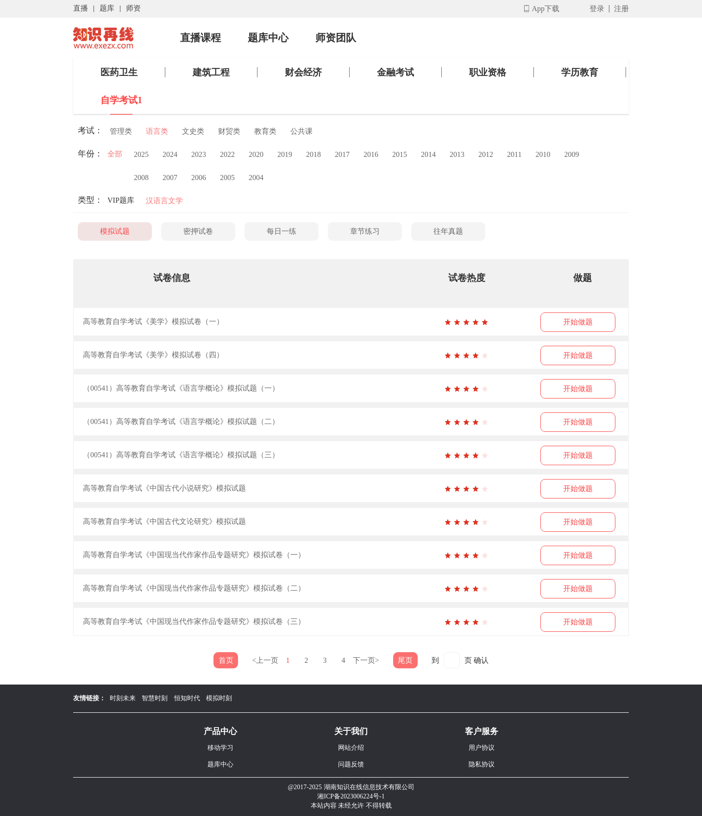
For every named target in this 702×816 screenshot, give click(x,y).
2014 (428, 154)
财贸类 (229, 131)
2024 (170, 154)
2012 (485, 154)
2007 (170, 177)
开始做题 (578, 322)
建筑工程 (211, 72)
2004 (256, 177)
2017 (342, 154)
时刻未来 (123, 698)
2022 (227, 154)
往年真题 (448, 231)
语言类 (157, 131)
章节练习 (365, 231)
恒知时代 (187, 698)
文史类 (193, 131)
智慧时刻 (155, 698)
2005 (227, 177)
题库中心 (268, 38)
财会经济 (303, 72)
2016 (371, 154)
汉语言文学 (164, 201)
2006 (198, 177)
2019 (284, 154)
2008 (141, 177)
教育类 (265, 131)
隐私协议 (482, 764)
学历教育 (579, 72)
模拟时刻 (219, 698)
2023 (198, 154)
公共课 (301, 131)
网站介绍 (351, 747)
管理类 (121, 131)
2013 (457, 154)
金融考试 (395, 72)
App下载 (545, 8)
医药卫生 (119, 72)
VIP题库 (120, 200)
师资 (133, 8)
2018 (313, 154)
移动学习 (220, 747)
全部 (114, 154)
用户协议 (482, 747)
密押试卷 (198, 231)
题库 (107, 8)
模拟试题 (115, 231)
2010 (542, 154)
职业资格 (487, 72)
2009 (571, 154)
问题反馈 (351, 764)
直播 (80, 8)
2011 (514, 154)
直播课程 (200, 38)
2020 (256, 154)
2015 (399, 154)
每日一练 (281, 231)
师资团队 (335, 38)
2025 (141, 154)
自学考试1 (121, 100)
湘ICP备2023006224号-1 (350, 796)
